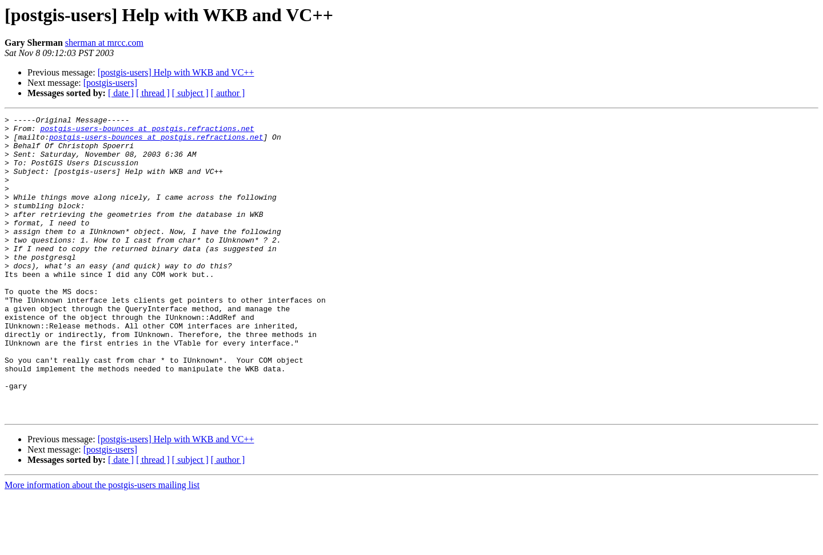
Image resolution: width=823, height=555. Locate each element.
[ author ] (228, 93)
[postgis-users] (110, 83)
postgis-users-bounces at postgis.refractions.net (147, 131)
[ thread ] (153, 93)
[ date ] (121, 93)
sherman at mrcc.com (104, 42)
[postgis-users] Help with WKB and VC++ (176, 72)
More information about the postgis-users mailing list (102, 545)
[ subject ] (190, 93)
